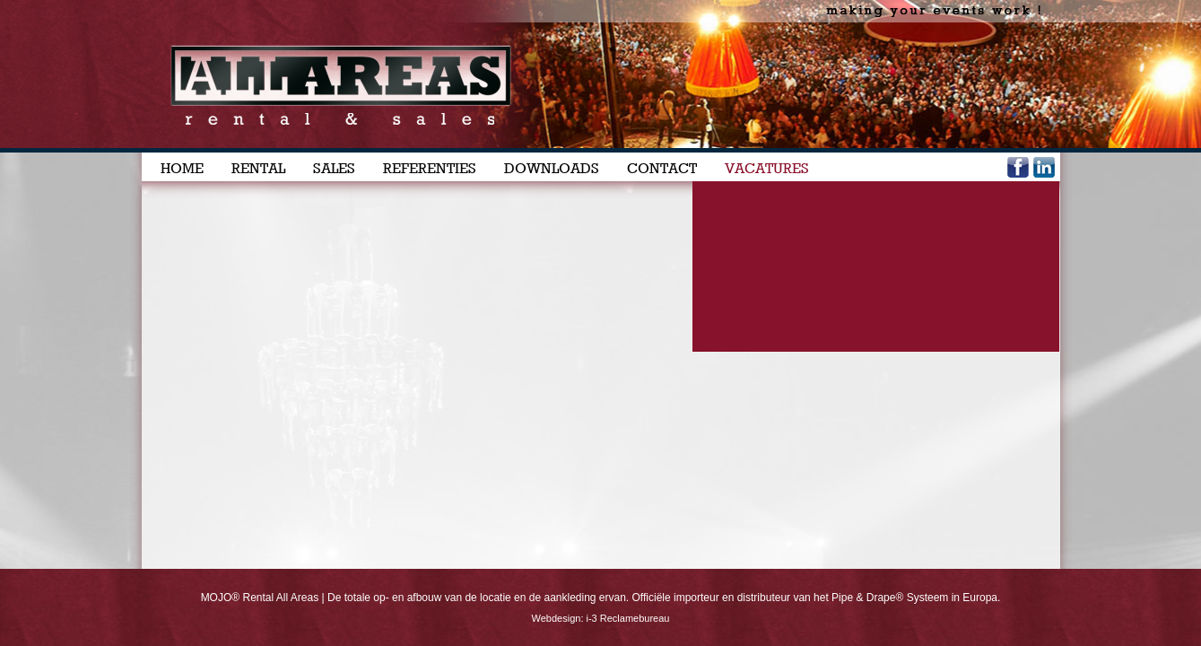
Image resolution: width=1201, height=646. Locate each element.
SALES (334, 169)
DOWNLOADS (551, 169)
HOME (182, 169)
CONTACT (662, 169)
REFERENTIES (429, 169)
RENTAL (258, 169)
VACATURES (767, 169)
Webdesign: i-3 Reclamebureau (601, 618)
